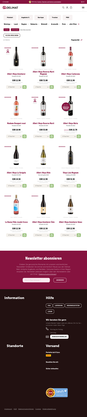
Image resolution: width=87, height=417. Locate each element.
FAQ (49, 305)
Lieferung (59, 305)
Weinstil (44, 24)
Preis (64, 24)
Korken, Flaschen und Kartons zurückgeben (49, 2)
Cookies (38, 409)
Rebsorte (34, 24)
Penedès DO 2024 (70, 76)
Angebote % (25, 17)
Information (14, 298)
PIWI (67, 17)
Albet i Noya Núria (70, 123)
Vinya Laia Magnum (70, 173)
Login (50, 311)
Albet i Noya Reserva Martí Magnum (43, 73)
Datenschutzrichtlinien (47, 274)
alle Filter (73, 24)
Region (24, 24)
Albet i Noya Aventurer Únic (43, 222)
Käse (7, 29)
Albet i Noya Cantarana (70, 74)
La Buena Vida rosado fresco (16, 222)
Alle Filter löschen (25, 29)
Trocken (55, 17)
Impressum (8, 409)
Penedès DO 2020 (43, 125)
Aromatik (54, 24)
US (83, 2)
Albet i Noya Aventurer (16, 74)
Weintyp (7, 24)
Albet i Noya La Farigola (16, 173)
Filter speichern (11, 35)
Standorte (15, 346)
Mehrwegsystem (73, 305)
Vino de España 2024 (43, 175)
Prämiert (10, 17)
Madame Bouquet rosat (16, 123)
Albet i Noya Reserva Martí (43, 123)
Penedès (15, 29)
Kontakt (6, 2)
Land (16, 24)
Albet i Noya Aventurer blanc (70, 222)
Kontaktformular (59, 336)
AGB (15, 409)
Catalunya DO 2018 (70, 175)
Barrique (41, 17)
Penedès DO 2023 (16, 224)
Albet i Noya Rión (43, 173)
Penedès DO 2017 (43, 76)
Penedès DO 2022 (16, 76)
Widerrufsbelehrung (49, 409)
